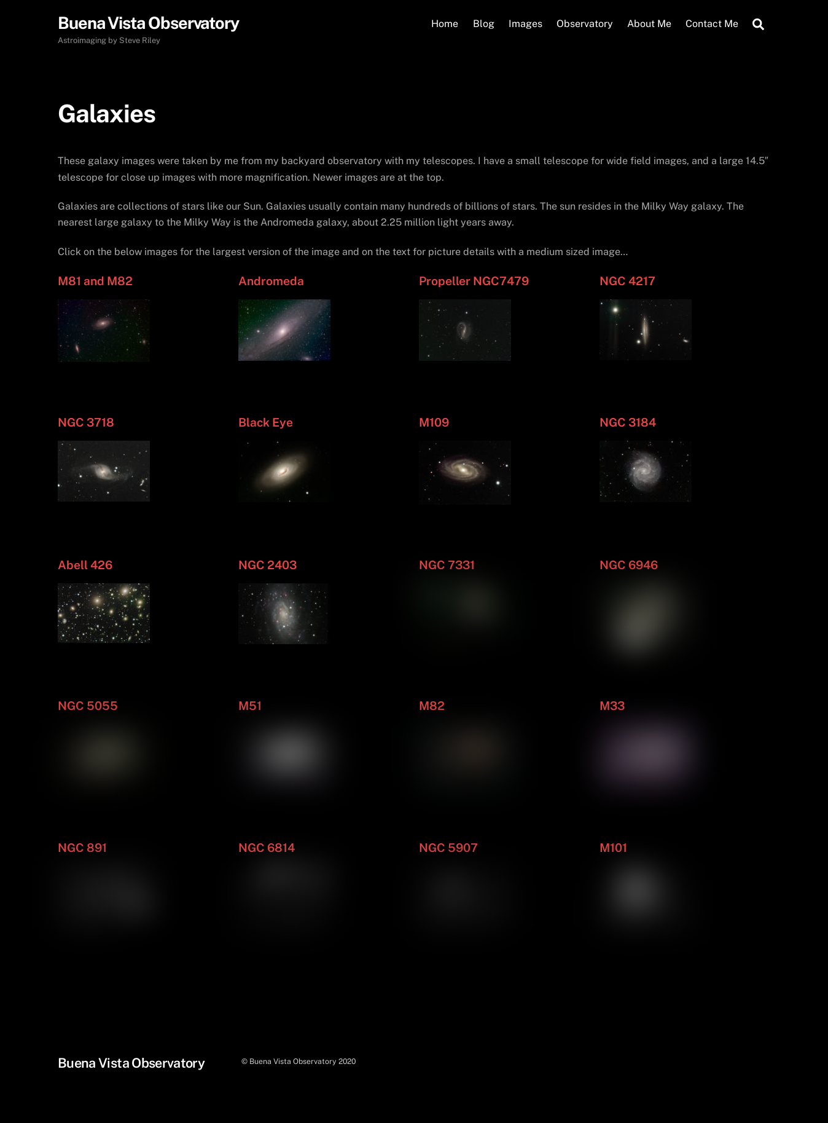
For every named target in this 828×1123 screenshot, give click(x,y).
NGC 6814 (266, 847)
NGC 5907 (448, 847)
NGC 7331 (447, 565)
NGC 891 (82, 847)
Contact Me (711, 24)
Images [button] (525, 24)
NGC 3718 (86, 422)
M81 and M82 (95, 281)
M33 (612, 705)
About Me (649, 24)
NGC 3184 (628, 422)
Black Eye (265, 422)
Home (444, 24)
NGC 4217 (627, 281)
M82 (432, 705)
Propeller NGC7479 (474, 281)
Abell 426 (85, 565)
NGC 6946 (629, 565)
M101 (613, 847)
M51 (250, 705)
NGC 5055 (88, 705)
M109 (434, 422)
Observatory (585, 24)
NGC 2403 (267, 565)
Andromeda (271, 281)
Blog (483, 24)
